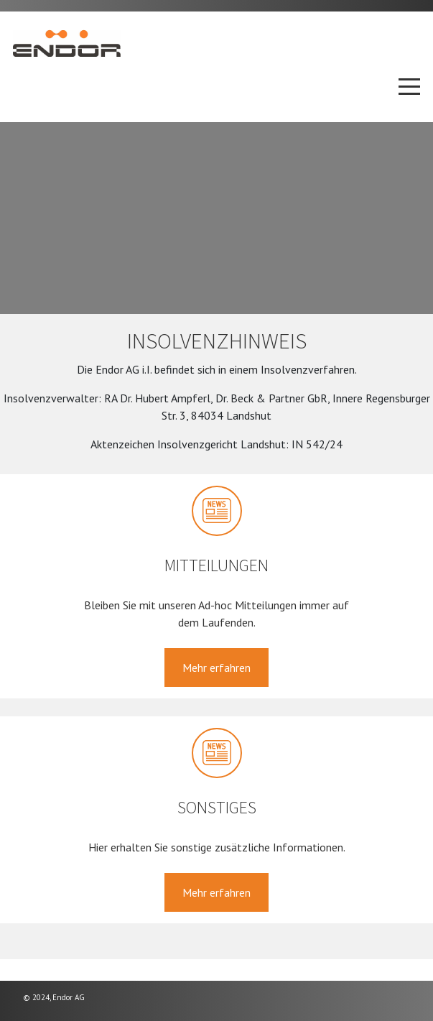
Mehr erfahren (216, 667)
